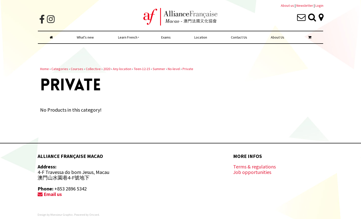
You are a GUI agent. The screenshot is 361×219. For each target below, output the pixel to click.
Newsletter (305, 5)
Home (44, 69)
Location (200, 37)
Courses (77, 69)
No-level (174, 69)
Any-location (122, 69)
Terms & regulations (254, 166)
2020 (106, 69)
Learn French (127, 37)
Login (319, 5)
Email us (50, 194)
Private (188, 69)
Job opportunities (252, 172)
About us (287, 5)
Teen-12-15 (142, 69)
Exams (166, 37)
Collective (93, 69)
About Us (277, 37)
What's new (85, 37)
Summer (159, 69)
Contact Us (239, 37)
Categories (59, 69)
